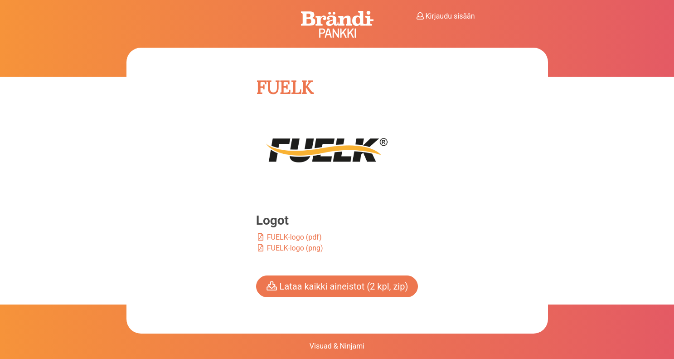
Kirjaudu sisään (446, 16)
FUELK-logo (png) (289, 248)
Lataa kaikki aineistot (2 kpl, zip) (337, 286)
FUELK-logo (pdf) (289, 237)
